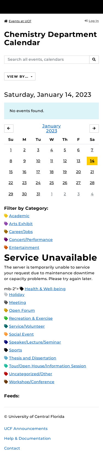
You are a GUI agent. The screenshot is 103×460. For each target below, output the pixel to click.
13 (78, 160)
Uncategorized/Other (30, 373)
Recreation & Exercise (31, 318)
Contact (12, 448)
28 (92, 182)
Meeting (17, 302)
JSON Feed (63, 395)
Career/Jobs (21, 231)
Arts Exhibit (21, 223)
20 (78, 171)
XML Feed (54, 395)
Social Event (21, 334)
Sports (15, 350)
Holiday (16, 294)
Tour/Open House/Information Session (47, 365)
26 (65, 182)
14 (92, 160)
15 (11, 171)
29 (11, 193)
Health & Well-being (45, 288)
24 (38, 182)
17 (38, 171)
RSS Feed (45, 395)
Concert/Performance (31, 239)
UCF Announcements (26, 428)
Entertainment (24, 247)
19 (65, 171)
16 (24, 171)
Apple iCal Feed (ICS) (26, 395)
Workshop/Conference (31, 381)
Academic (19, 215)
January (51, 126)
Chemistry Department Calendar (50, 38)
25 (51, 182)
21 (92, 171)
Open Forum (22, 310)
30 (24, 193)
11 (51, 160)
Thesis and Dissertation (32, 358)
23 (24, 182)
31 (38, 193)
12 (65, 160)
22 (11, 182)
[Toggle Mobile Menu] (97, 6)
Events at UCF (17, 21)
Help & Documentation (27, 438)
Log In (92, 21)
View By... (18, 76)
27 (78, 182)
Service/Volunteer (27, 326)
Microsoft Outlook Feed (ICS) (35, 395)
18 (52, 171)
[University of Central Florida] (41, 6)
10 (38, 160)
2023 (51, 130)
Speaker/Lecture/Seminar (35, 342)
